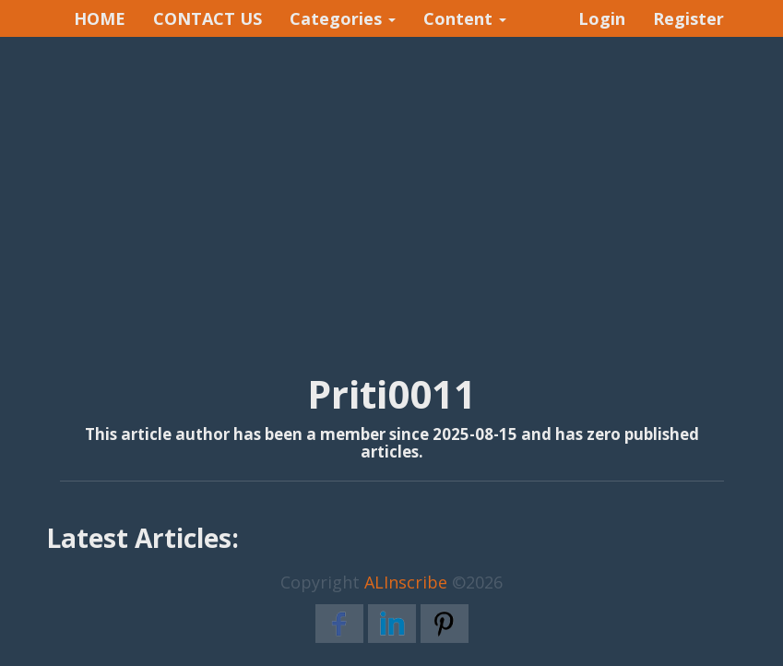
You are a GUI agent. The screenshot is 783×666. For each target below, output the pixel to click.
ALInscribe (405, 582)
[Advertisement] (391, 185)
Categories (343, 18)
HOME (99, 18)
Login (601, 18)
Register (688, 18)
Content (464, 18)
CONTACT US (207, 18)
